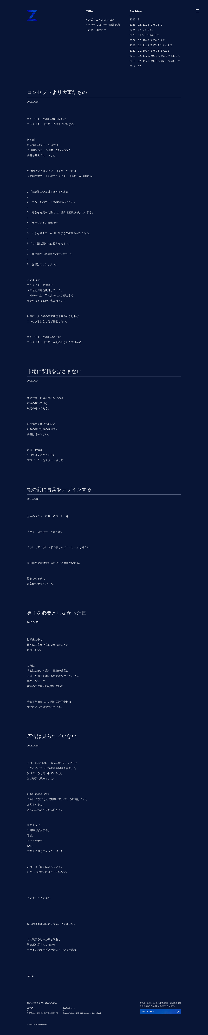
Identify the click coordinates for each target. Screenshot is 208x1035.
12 (139, 24)
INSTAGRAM (148, 1011)
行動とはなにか (97, 30)
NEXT (30, 976)
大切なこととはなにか (101, 19)
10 (144, 40)
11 (144, 24)
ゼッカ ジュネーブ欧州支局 (104, 24)
